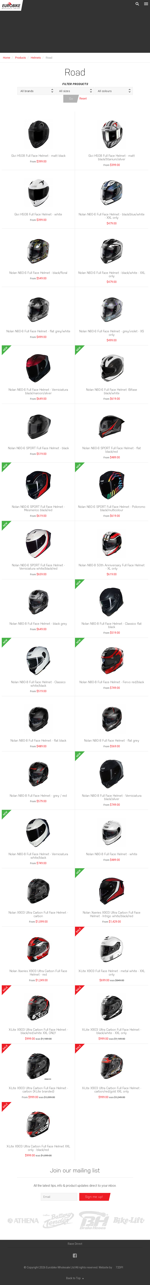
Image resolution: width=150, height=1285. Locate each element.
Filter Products (75, 84)
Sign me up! (94, 1197)
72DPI (119, 1267)
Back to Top (75, 1278)
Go (71, 98)
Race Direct (75, 1243)
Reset (83, 98)
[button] (36, 91)
